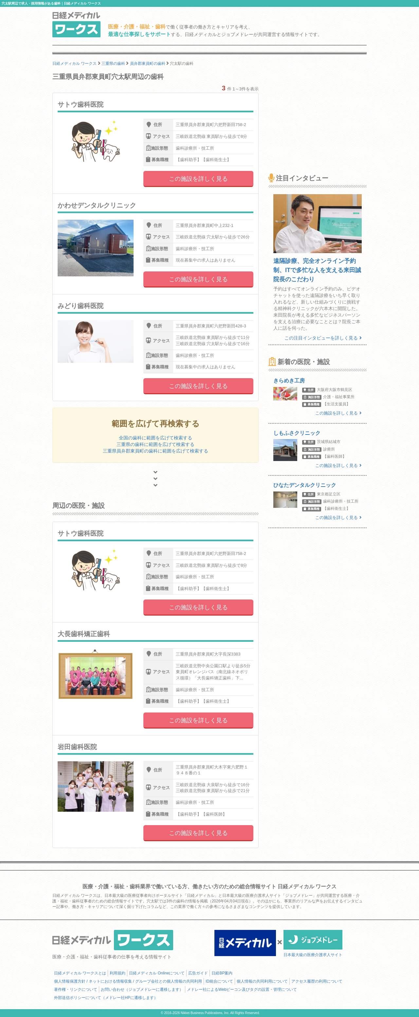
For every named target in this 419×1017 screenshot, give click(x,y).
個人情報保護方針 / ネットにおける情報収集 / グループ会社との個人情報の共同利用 (128, 981)
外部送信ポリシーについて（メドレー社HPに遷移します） (106, 997)
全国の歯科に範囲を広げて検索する (155, 437)
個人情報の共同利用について (262, 981)
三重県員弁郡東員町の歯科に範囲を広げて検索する (155, 450)
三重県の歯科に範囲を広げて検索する (155, 444)
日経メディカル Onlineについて (157, 973)
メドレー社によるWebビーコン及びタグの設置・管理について (242, 989)
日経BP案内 (221, 973)
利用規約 (117, 973)
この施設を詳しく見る (198, 179)
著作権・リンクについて (75, 989)
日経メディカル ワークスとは (80, 973)
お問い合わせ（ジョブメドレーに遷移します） (142, 989)
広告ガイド (198, 973)
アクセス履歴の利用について (316, 981)
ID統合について (219, 981)
